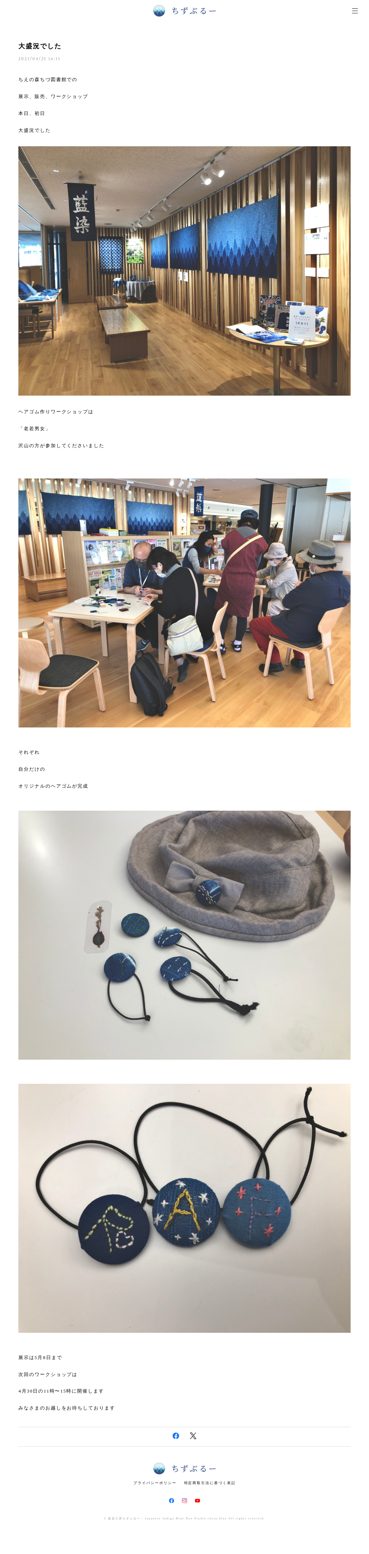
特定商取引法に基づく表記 (210, 1483)
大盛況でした (40, 46)
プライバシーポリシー (154, 1483)
